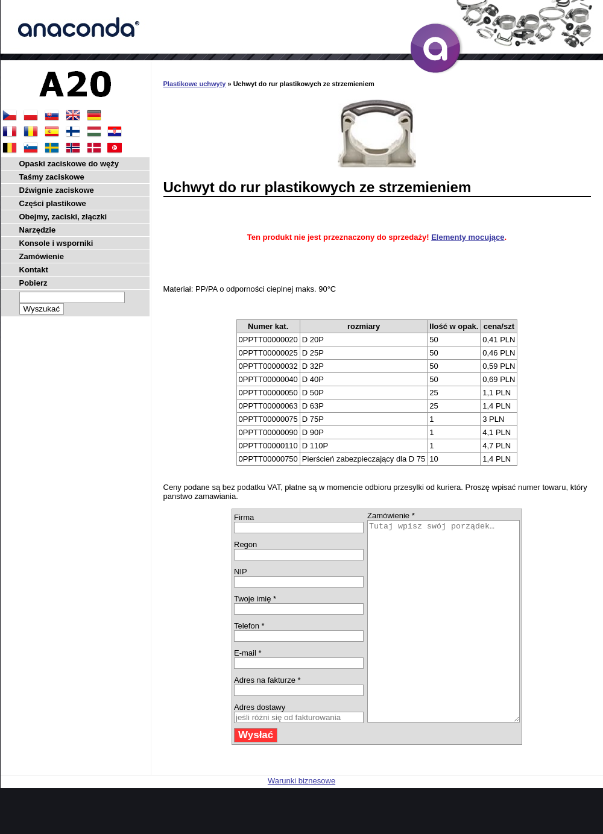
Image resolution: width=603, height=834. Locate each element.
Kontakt (33, 269)
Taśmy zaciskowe (51, 176)
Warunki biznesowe (301, 820)
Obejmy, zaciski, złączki (63, 216)
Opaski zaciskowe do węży (69, 163)
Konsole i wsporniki (56, 243)
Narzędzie (37, 229)
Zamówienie (41, 256)
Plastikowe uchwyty (194, 83)
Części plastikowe (52, 203)
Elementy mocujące (467, 237)
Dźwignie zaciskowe (56, 190)
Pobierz (33, 282)
